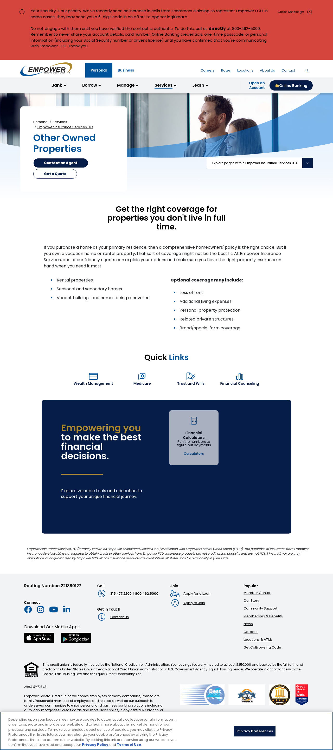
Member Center (257, 592)
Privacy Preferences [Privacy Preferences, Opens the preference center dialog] (254, 732)
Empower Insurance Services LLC (65, 127)
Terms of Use (129, 746)
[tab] (98, 70)
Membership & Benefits (263, 616)
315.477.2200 (121, 593)
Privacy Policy (95, 746)
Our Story (251, 600)
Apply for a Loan (196, 593)
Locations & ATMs (258, 639)
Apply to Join (194, 602)
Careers (251, 631)
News (248, 623)
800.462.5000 (146, 593)
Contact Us (119, 616)
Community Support (260, 608)
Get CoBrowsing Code (262, 647)
